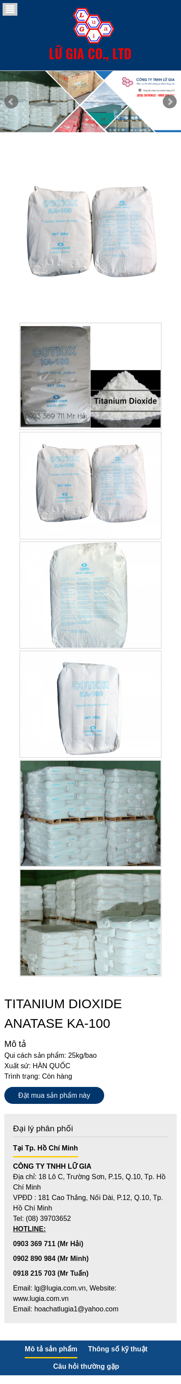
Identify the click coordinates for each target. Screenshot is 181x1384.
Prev (11, 102)
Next (170, 102)
